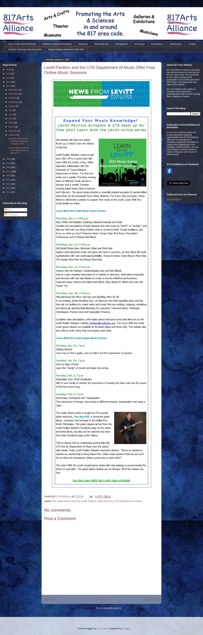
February (13, 131)
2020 (8, 159)
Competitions (157, 44)
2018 (8, 167)
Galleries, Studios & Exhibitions (57, 44)
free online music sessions (66, 501)
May (11, 118)
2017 (8, 171)
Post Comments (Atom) (108, 608)
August (12, 106)
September (14, 102)
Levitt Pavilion (88, 501)
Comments (11, 214)
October (13, 98)
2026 (8, 69)
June (11, 114)
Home (102, 599)
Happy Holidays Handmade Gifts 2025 (66, 49)
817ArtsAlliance (63, 496)
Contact (192, 44)
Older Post (152, 599)
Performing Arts (101, 44)
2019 (8, 163)
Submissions (176, 44)
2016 (8, 175)
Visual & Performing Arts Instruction (25, 49)
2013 (8, 188)
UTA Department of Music (128, 501)
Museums (83, 44)
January (13, 135)
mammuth (102, 628)
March (12, 127)
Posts (9, 210)
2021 (8, 86)
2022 (8, 82)
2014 (8, 184)
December (14, 89)
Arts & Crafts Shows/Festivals (22, 44)
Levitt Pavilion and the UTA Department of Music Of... (18, 150)
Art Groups (139, 44)
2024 (8, 78)
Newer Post (51, 599)
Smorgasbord (121, 44)
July (11, 110)
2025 (8, 73)
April (11, 122)
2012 (8, 192)
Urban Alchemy (105, 501)
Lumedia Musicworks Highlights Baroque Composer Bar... (18, 141)
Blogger (126, 628)
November (14, 94)
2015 (8, 179)
